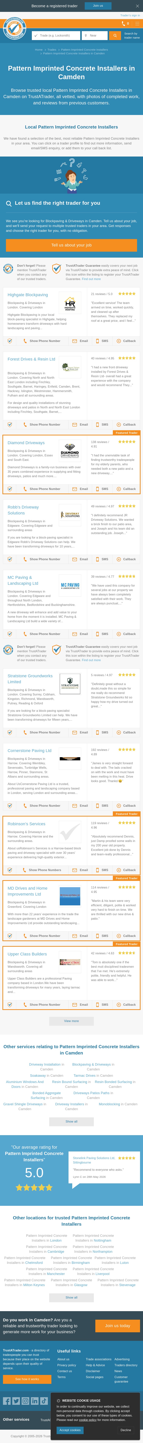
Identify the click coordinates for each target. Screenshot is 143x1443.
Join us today (117, 1325)
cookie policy (88, 1419)
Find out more (91, 279)
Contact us (64, 1371)
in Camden (46, 1075)
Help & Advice (95, 1365)
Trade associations (98, 1359)
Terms (61, 1377)
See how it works (27, 1379)
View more (71, 1021)
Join (98, 5)
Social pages (94, 1377)
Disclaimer (93, 1371)
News (118, 1371)
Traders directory (126, 1365)
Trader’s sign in (130, 15)
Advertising (122, 1359)
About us (63, 1359)
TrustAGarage (50, 1420)
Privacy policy (66, 1365)
